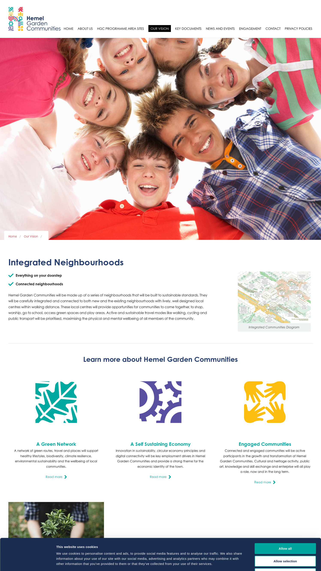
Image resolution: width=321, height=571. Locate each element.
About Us (85, 28)
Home (68, 28)
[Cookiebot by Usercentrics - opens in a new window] (28, 562)
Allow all (285, 518)
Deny (285, 543)
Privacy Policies (298, 28)
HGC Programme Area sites (120, 28)
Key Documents (188, 28)
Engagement (250, 28)
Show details (225, 562)
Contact (272, 28)
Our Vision (160, 28)
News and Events (220, 28)
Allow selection (285, 531)
